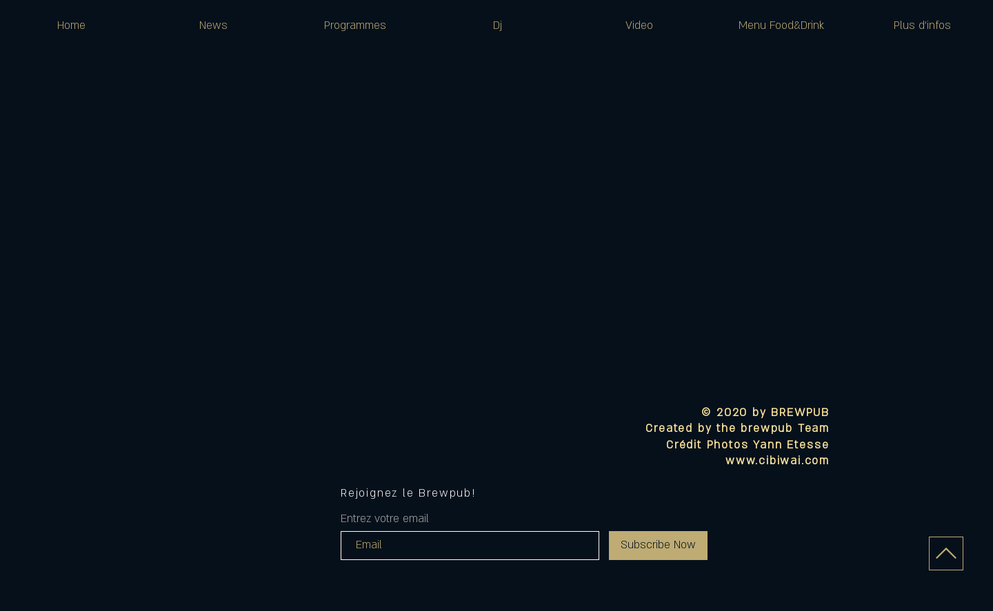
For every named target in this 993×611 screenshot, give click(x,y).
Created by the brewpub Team (737, 428)
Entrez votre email (385, 518)
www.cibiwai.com (777, 460)
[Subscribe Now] (658, 545)
